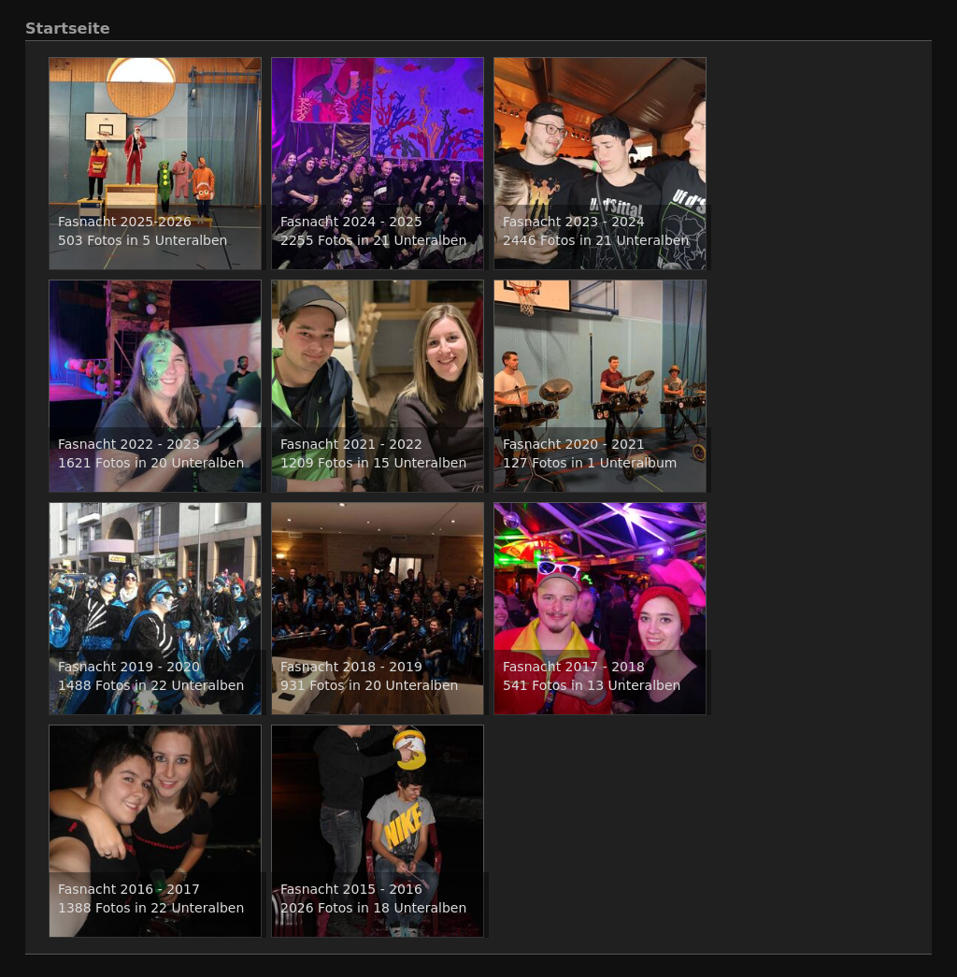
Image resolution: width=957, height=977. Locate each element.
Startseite (67, 28)
